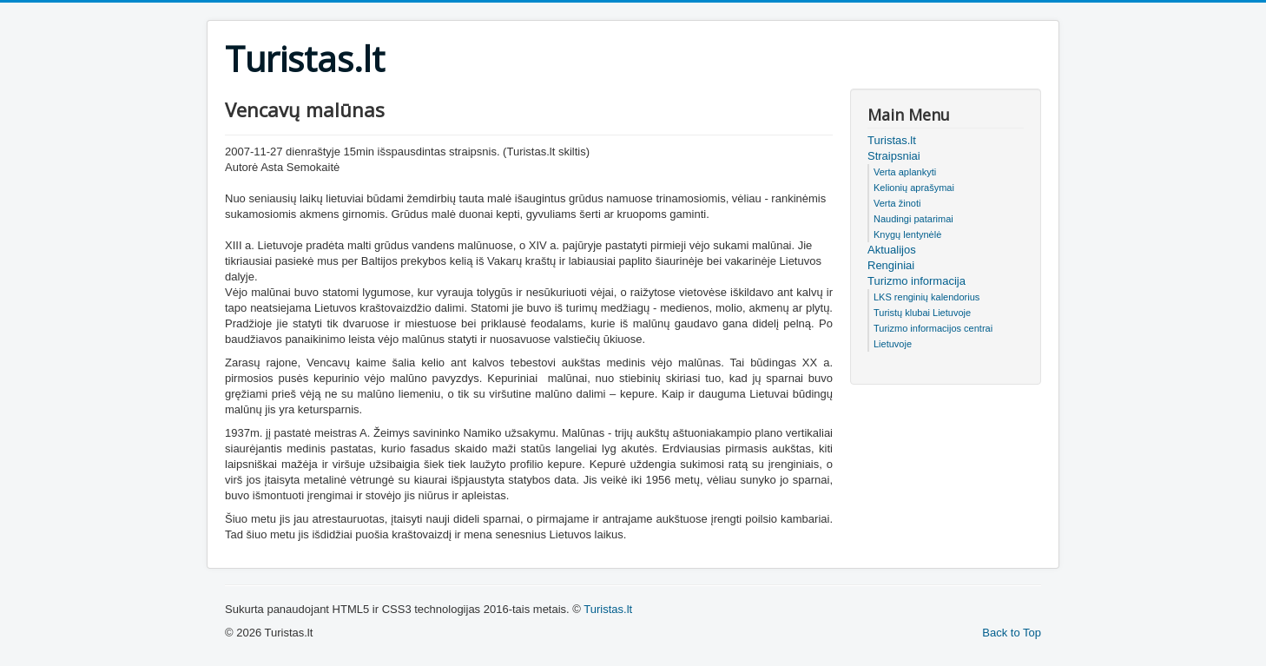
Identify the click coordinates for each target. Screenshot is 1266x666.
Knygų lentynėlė (907, 234)
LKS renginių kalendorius (926, 297)
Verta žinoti (897, 203)
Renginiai (890, 265)
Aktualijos (891, 249)
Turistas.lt (891, 140)
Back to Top (1011, 632)
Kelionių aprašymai (914, 187)
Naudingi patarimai (913, 219)
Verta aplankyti (905, 172)
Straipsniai (893, 155)
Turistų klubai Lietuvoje (922, 312)
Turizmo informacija (916, 280)
